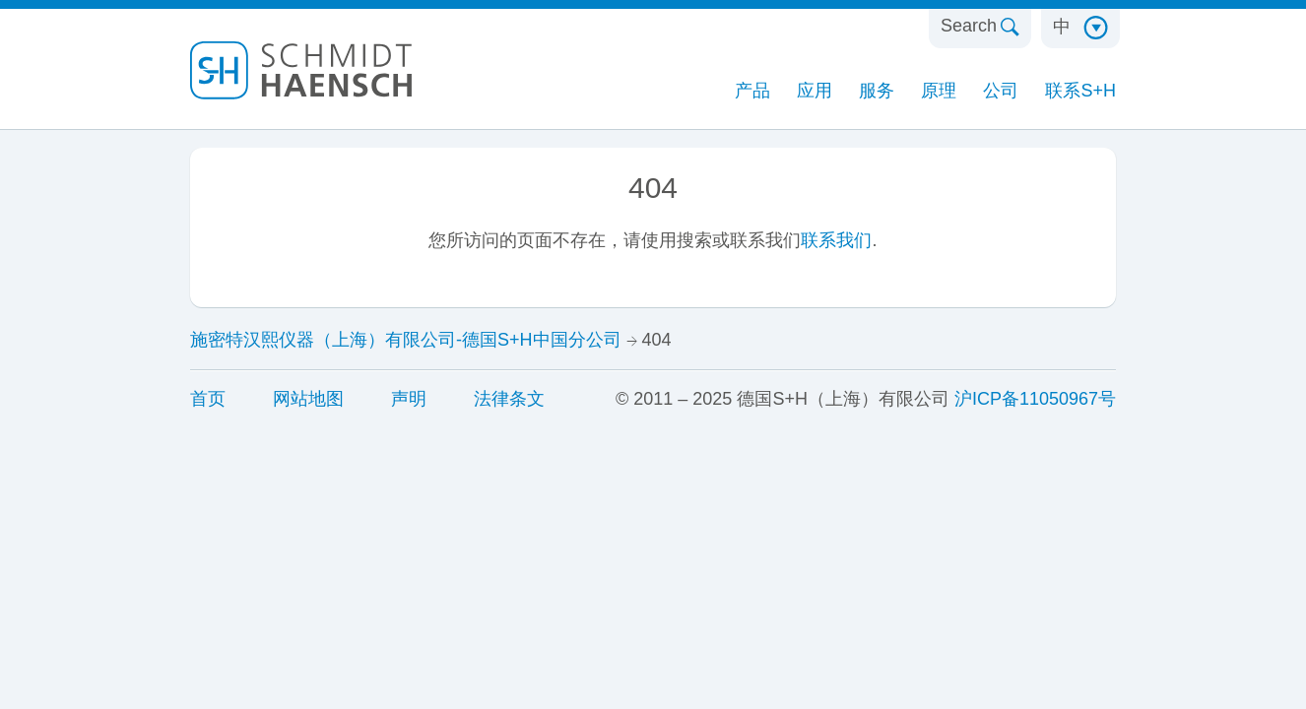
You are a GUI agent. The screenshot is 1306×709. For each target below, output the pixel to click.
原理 (938, 90)
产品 (752, 90)
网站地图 (308, 399)
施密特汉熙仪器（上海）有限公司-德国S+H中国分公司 (405, 340)
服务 (876, 90)
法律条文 (509, 399)
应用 (814, 90)
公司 (1000, 90)
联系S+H (1080, 90)
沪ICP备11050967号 (1035, 399)
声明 (408, 399)
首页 (208, 399)
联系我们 (836, 240)
